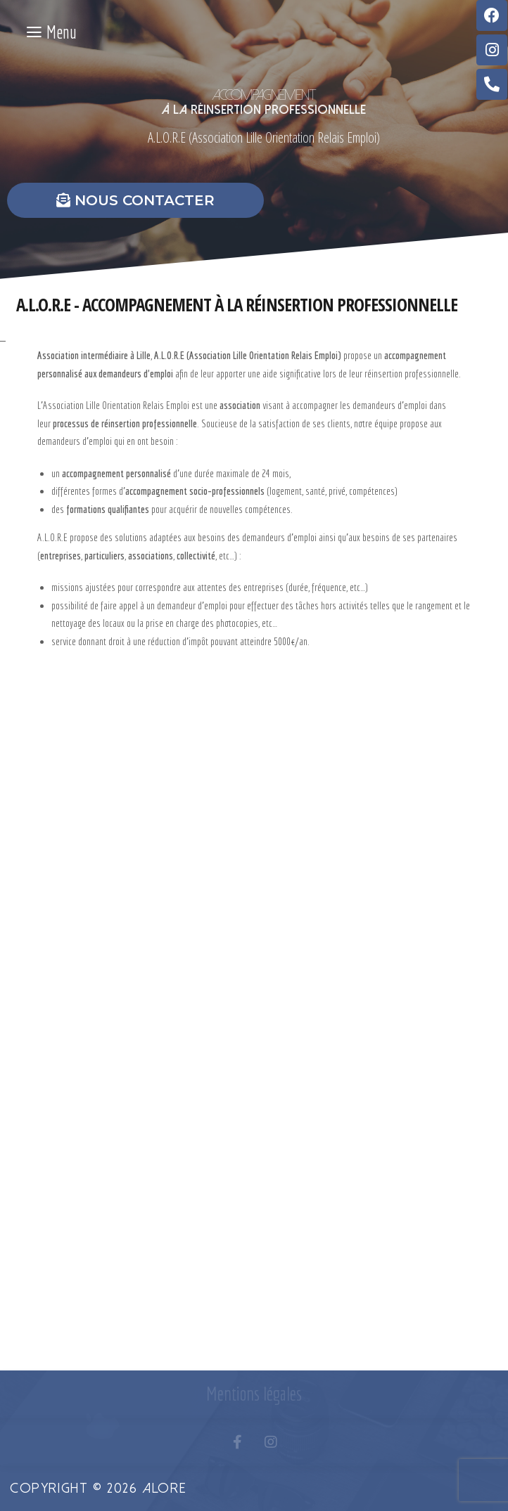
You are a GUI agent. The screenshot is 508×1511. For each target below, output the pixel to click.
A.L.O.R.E (169, 355)
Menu (51, 32)
